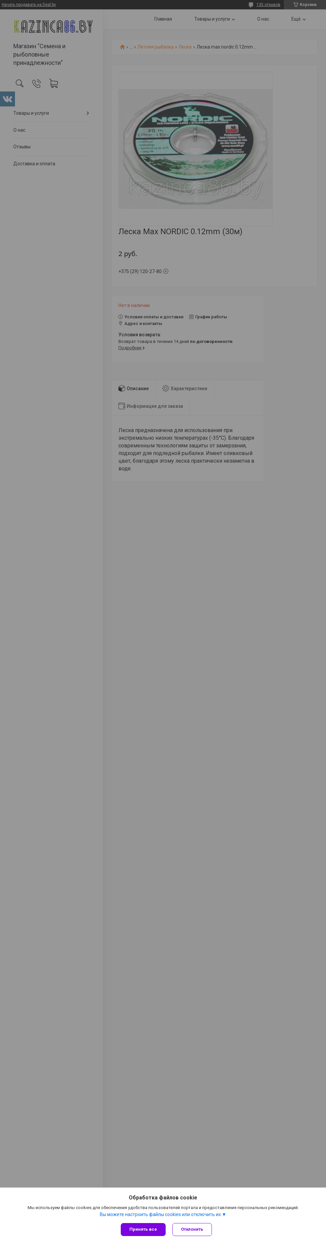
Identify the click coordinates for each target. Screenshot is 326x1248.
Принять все (143, 1229)
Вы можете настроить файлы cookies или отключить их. (161, 1214)
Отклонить (192, 1229)
